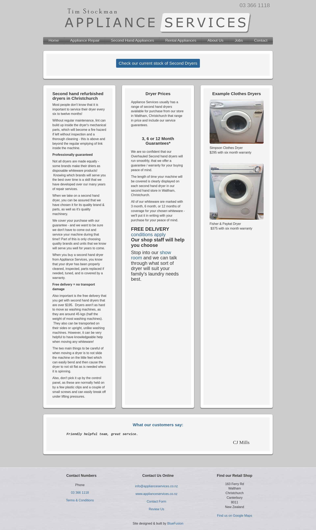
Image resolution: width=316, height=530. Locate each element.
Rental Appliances (180, 40)
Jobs (239, 40)
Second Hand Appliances (132, 40)
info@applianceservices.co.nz (156, 486)
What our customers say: (158, 424)
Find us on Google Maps (234, 515)
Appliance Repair (85, 40)
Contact (260, 40)
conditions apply (148, 234)
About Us (215, 40)
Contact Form (156, 501)
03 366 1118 (255, 5)
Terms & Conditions (80, 500)
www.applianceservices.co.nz (156, 494)
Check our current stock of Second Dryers (158, 63)
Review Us (156, 509)
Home (54, 40)
